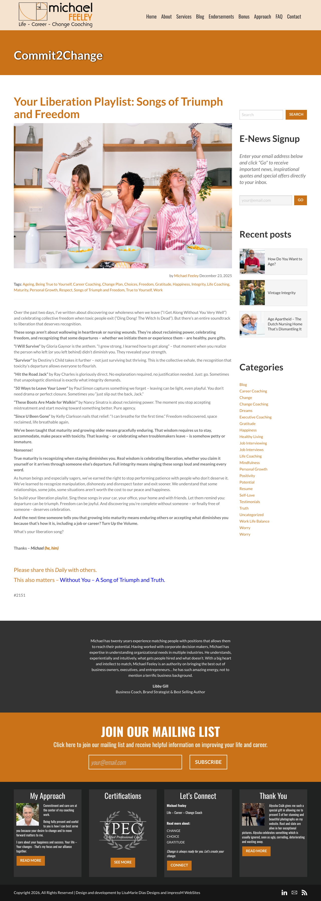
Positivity (247, 476)
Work (158, 290)
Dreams (246, 410)
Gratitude (163, 284)
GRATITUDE (176, 842)
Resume (246, 489)
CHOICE (173, 836)
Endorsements (221, 16)
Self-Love (247, 495)
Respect (65, 290)
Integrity (198, 284)
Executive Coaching (255, 417)
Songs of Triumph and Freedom (99, 290)
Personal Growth (44, 290)
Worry (244, 528)
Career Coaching (87, 284)
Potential (247, 482)
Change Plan (112, 284)
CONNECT (179, 865)
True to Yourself (139, 290)
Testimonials (249, 502)
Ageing (28, 284)
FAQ (279, 16)
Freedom (146, 284)
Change (245, 397)
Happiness (181, 284)
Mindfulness (249, 463)
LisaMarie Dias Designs (141, 892)
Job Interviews (251, 449)
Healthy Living (251, 436)
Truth (244, 508)
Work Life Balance (254, 521)
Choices (130, 284)
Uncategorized (251, 515)
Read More (30, 860)
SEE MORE (123, 862)
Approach (262, 16)
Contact (294, 16)
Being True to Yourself (53, 284)
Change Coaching (253, 404)
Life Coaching (218, 284)
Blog (200, 16)
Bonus (244, 16)
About (166, 16)
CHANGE (174, 831)
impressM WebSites (183, 892)
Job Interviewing (253, 443)
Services (184, 16)
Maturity (21, 290)
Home (151, 16)
